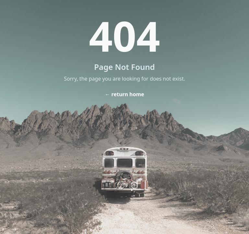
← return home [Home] (124, 94)
